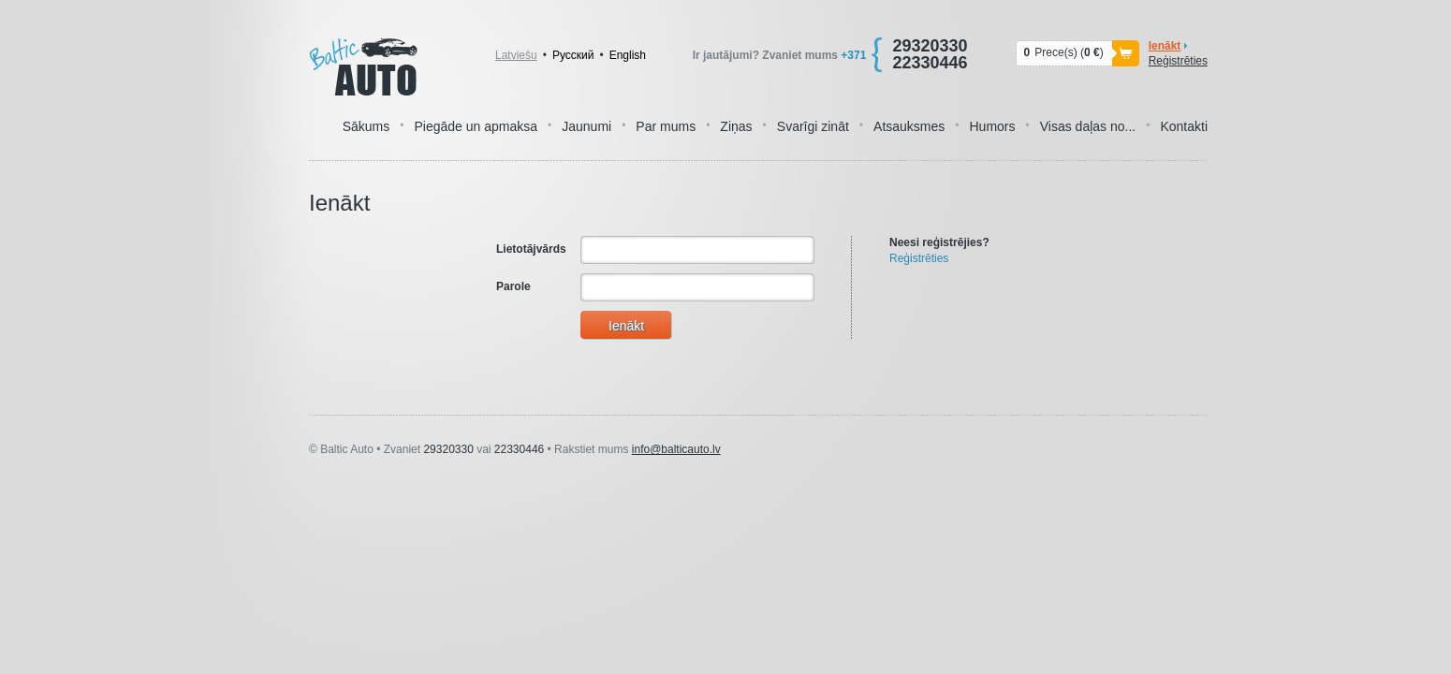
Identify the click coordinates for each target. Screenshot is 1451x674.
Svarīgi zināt (813, 126)
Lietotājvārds (531, 249)
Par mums (666, 126)
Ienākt (1165, 45)
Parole (513, 286)
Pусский (573, 55)
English (627, 55)
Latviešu (516, 55)
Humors (993, 126)
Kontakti (1184, 126)
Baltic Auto (363, 66)
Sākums (366, 126)
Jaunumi (586, 126)
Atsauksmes (909, 126)
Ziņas (736, 126)
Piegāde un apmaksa (475, 126)
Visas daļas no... (1088, 126)
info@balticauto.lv (676, 449)
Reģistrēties (1178, 60)
